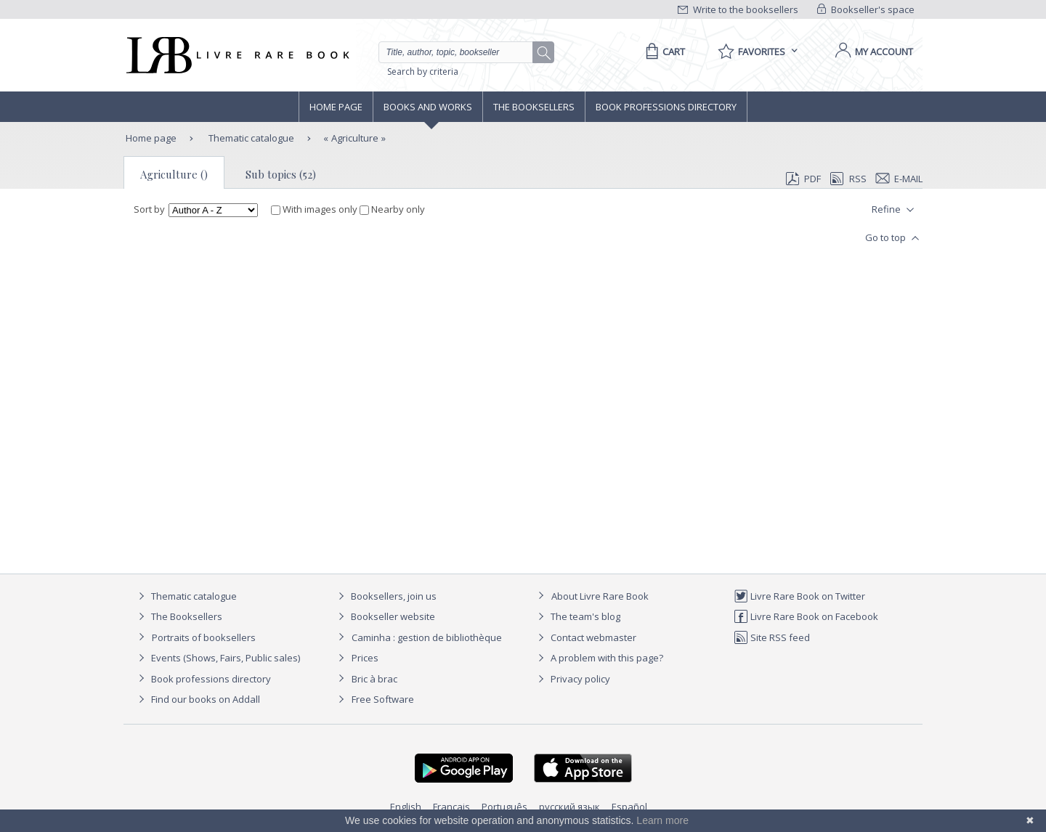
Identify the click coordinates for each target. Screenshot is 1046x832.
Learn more (662, 820)
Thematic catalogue (250, 137)
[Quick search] (462, 52)
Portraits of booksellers (204, 637)
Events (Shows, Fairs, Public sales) (217, 657)
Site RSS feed (772, 637)
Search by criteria (422, 71)
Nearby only (392, 209)
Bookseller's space (866, 9)
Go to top (894, 238)
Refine (894, 210)
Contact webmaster (585, 637)
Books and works (428, 106)
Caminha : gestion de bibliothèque (427, 637)
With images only (315, 209)
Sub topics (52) (281, 174)
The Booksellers (534, 106)
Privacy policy (572, 679)
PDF (803, 178)
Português (504, 806)
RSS (847, 178)
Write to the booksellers (738, 9)
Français (451, 806)
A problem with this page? (598, 657)
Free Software (383, 699)
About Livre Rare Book (600, 596)
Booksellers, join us (385, 596)
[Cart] (663, 51)
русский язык (569, 806)
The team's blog (577, 616)
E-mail (899, 178)
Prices (365, 657)
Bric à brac (374, 678)
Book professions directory (666, 106)
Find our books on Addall (197, 699)
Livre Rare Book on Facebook (806, 616)
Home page (335, 106)
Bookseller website (384, 616)
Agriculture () (174, 174)
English (405, 806)
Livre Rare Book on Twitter (799, 596)
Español (629, 806)
